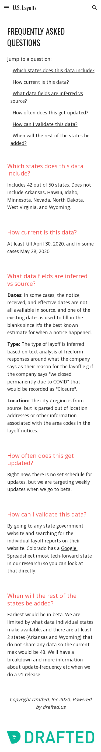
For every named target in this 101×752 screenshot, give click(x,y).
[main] (50, 37)
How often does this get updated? (50, 112)
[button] (6, 7)
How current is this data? (41, 82)
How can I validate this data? (45, 124)
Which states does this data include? (54, 70)
